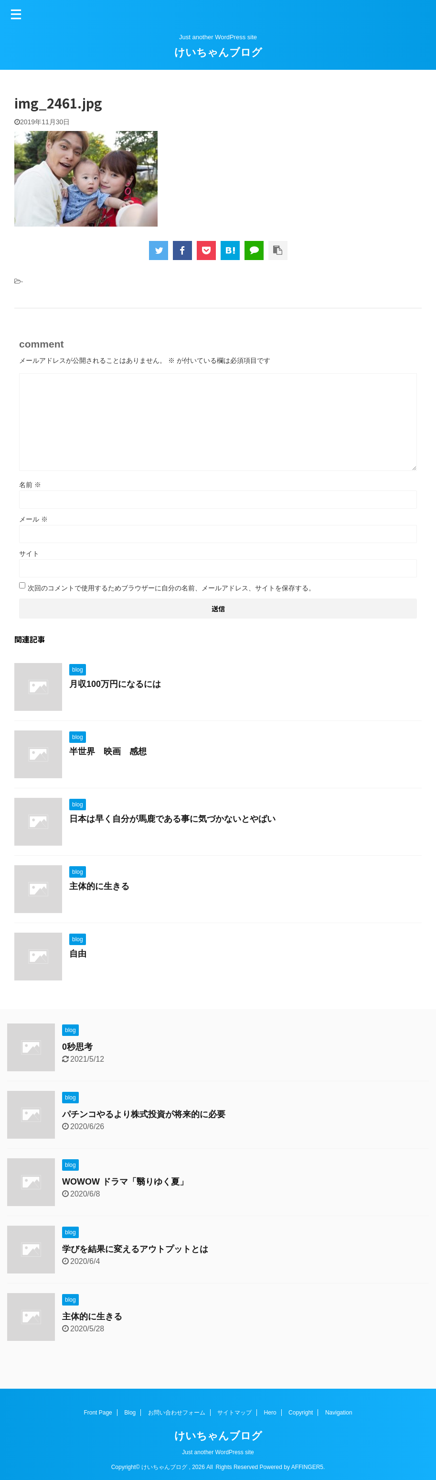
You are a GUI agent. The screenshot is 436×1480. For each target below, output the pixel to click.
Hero (270, 1412)
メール (33, 519)
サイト (29, 553)
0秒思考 (77, 1047)
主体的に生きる (99, 886)
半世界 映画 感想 (108, 751)
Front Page (98, 1412)
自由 (77, 953)
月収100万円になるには (115, 684)
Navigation (338, 1412)
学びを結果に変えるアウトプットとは (135, 1249)
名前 (30, 485)
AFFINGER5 (307, 1467)
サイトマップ (234, 1412)
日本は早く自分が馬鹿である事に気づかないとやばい (172, 819)
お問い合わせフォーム (176, 1412)
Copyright (300, 1412)
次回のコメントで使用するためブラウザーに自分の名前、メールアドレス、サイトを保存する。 (171, 588)
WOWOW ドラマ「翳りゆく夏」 (125, 1181)
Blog (130, 1412)
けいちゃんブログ (218, 52)
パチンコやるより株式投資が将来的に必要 (143, 1114)
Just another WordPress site (218, 1452)
